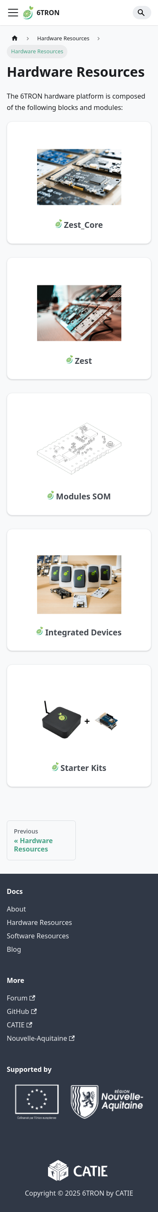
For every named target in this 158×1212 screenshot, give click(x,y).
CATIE (19, 1024)
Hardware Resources (39, 922)
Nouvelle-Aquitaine (41, 1038)
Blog (14, 949)
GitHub (22, 1011)
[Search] (142, 12)
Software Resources (38, 935)
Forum (21, 998)
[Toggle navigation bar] (13, 12)
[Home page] (15, 38)
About (16, 909)
